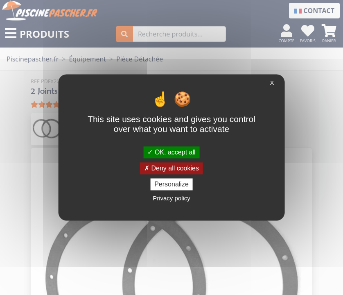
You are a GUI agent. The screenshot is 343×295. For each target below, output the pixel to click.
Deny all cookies (171, 168)
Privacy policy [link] (171, 198)
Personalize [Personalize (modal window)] (171, 184)
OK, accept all (171, 152)
